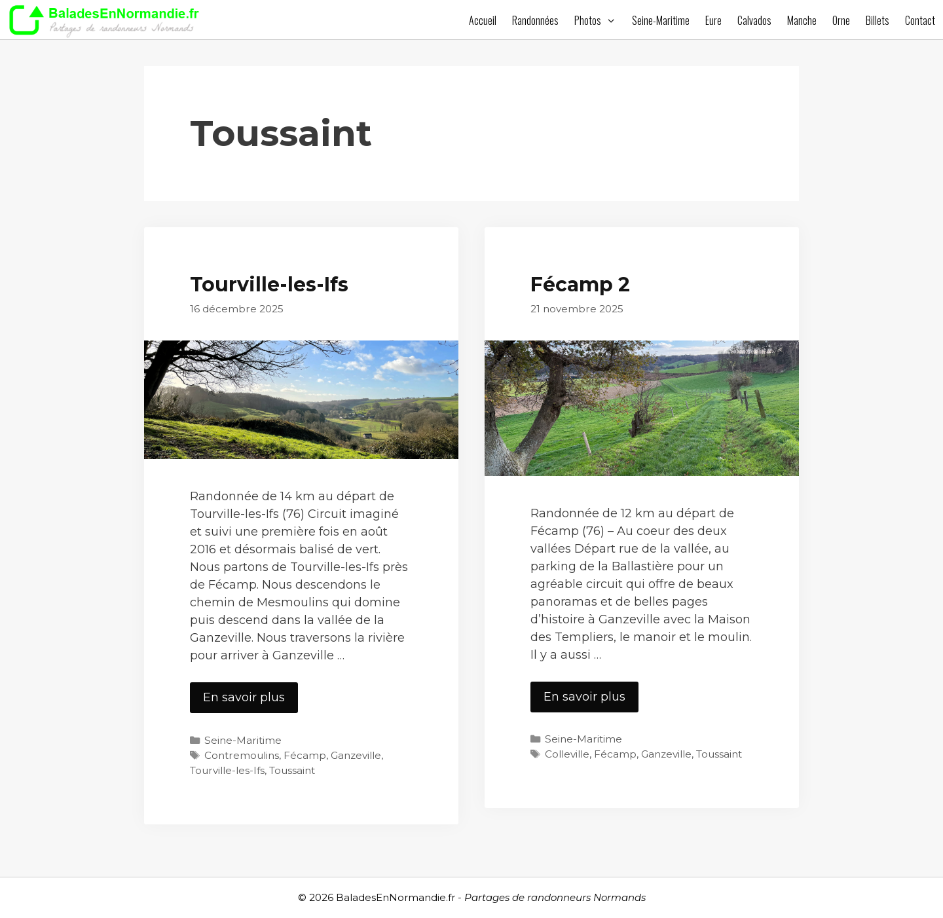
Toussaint (292, 770)
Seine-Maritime (661, 20)
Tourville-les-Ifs (269, 284)
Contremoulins (241, 755)
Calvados (754, 20)
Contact (920, 20)
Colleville (567, 754)
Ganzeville (356, 755)
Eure (713, 20)
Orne (841, 20)
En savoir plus (250, 700)
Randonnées (535, 20)
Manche (802, 20)
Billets (877, 20)
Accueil (482, 20)
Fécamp (305, 755)
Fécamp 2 (580, 284)
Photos (599, 20)
